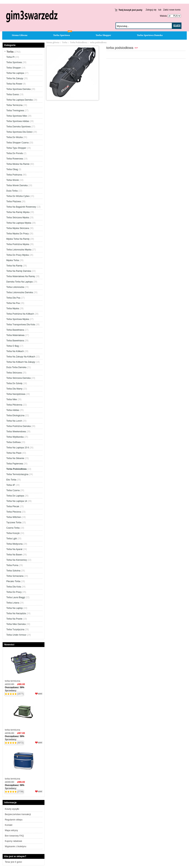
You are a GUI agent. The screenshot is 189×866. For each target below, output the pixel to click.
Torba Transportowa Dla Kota (20, 324)
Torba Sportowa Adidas (17, 121)
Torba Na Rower (14, 83)
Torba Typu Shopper (16, 148)
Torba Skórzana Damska (18, 378)
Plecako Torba (13, 581)
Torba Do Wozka (14, 137)
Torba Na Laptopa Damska (19, 100)
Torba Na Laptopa (15, 73)
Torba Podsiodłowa (78, 42)
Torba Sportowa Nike (16, 116)
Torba (64, 42)
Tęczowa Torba (13, 522)
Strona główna (52, 42)
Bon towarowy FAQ (14, 835)
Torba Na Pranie (14, 618)
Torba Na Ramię (14, 265)
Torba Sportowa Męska (17, 319)
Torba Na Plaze (13, 453)
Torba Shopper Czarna (17, 142)
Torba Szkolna (13, 570)
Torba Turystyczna (15, 629)
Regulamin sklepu (13, 819)
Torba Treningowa (15, 110)
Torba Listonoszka (15, 287)
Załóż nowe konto (172, 9)
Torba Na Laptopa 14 (16, 501)
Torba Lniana (12, 602)
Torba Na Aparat (14, 549)
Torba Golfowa (13, 442)
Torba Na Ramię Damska (18, 271)
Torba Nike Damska (16, 624)
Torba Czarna (13, 490)
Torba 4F (10, 485)
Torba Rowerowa (14, 158)
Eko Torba (11, 479)
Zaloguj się (151, 9)
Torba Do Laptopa (15, 495)
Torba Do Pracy (14, 592)
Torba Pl (10, 57)
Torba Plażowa (13, 201)
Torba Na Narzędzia (16, 613)
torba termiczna (23, 665)
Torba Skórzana (14, 372)
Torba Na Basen (14, 554)
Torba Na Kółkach (15, 351)
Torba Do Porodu (14, 153)
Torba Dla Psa (13, 297)
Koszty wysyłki (12, 809)
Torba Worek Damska (17, 185)
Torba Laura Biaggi (15, 597)
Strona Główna (19, 35)
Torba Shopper (103, 35)
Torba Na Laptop (14, 608)
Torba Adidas (12, 410)
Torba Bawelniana (15, 340)
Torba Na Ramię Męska (17, 212)
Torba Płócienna (14, 404)
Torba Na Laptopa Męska (18, 223)
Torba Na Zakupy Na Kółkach (20, 356)
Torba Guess (12, 94)
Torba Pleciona (13, 511)
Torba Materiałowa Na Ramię (20, 276)
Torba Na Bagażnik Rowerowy (21, 207)
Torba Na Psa (13, 303)
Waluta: (163, 16)
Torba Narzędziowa (15, 394)
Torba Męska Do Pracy (17, 233)
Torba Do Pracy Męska (17, 255)
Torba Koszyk (13, 533)
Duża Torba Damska (16, 367)
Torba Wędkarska (14, 437)
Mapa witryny (11, 830)
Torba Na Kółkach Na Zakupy (20, 362)
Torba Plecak (12, 506)
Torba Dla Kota (13, 586)
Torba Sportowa (61, 35)
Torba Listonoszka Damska (19, 292)
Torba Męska (12, 308)
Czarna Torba (13, 528)
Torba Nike (11, 399)
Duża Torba (12, 190)
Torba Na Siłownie (15, 458)
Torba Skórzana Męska (17, 217)
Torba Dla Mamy (14, 388)
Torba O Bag (12, 346)
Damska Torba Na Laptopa (19, 281)
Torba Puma (12, 565)
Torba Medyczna (14, 544)
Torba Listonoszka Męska (18, 249)
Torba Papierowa (14, 463)
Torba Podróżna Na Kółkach (20, 314)
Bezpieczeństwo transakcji (18, 814)
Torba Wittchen (13, 517)
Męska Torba (12, 260)
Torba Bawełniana (15, 330)
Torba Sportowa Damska (150, 35)
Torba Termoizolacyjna (17, 474)
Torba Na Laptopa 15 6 (17, 447)
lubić (40, 693)
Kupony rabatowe (13, 841)
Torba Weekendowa (16, 431)
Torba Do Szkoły (14, 383)
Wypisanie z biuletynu (15, 846)
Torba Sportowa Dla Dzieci (19, 132)
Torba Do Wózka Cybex (18, 196)
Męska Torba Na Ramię (17, 239)
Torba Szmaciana (14, 576)
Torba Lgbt (11, 538)
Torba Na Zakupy (14, 78)
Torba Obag (12, 169)
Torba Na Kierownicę (16, 560)
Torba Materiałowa (15, 335)
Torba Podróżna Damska (18, 426)
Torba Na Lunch (14, 421)
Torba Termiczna (14, 105)
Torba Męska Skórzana (17, 228)
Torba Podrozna (14, 174)
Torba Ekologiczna (15, 415)
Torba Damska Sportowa (18, 126)
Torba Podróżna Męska (17, 244)
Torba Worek (12, 180)
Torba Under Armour (16, 635)
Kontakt (8, 825)
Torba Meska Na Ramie (17, 164)
